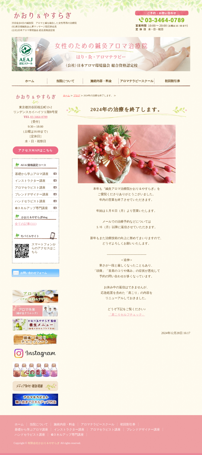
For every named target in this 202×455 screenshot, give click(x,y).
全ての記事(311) (25, 223)
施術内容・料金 (101, 81)
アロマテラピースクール (136, 81)
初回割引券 (172, 81)
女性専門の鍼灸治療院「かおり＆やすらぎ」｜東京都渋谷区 (101, 12)
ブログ (76, 95)
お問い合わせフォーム (33, 273)
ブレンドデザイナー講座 (31, 194)
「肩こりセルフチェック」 (126, 314)
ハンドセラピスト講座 (30, 201)
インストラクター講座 (30, 180)
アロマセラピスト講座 (30, 187)
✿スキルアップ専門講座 (31, 208)
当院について (65, 81)
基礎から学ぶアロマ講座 (31, 173)
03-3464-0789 (38, 116)
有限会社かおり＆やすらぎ (44, 443)
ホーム (29, 81)
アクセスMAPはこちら (35, 150)
